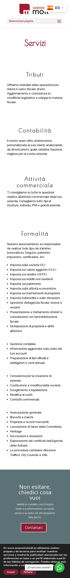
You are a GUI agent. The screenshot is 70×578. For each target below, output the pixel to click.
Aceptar (11, 572)
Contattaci (33, 527)
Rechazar (28, 572)
